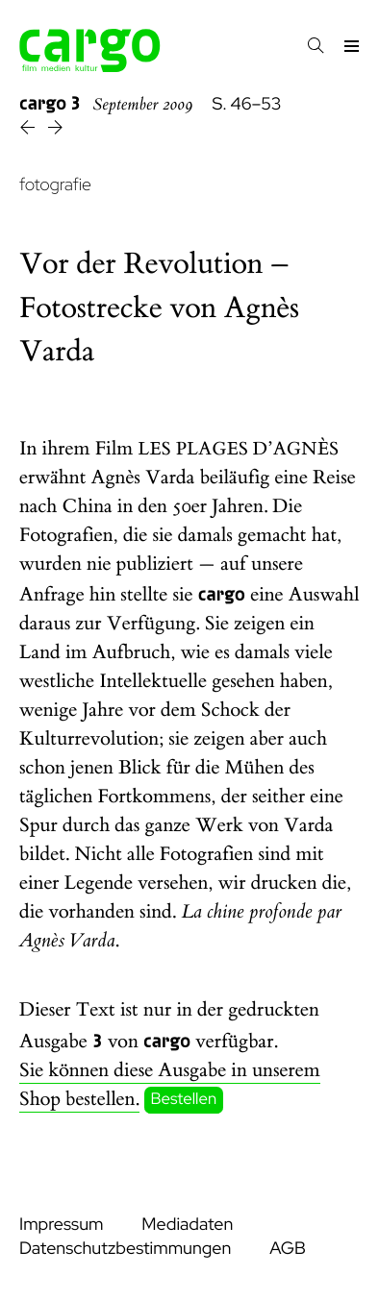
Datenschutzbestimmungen (125, 1249)
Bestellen (184, 1100)
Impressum (61, 1225)
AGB (287, 1249)
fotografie (55, 185)
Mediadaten (187, 1225)
